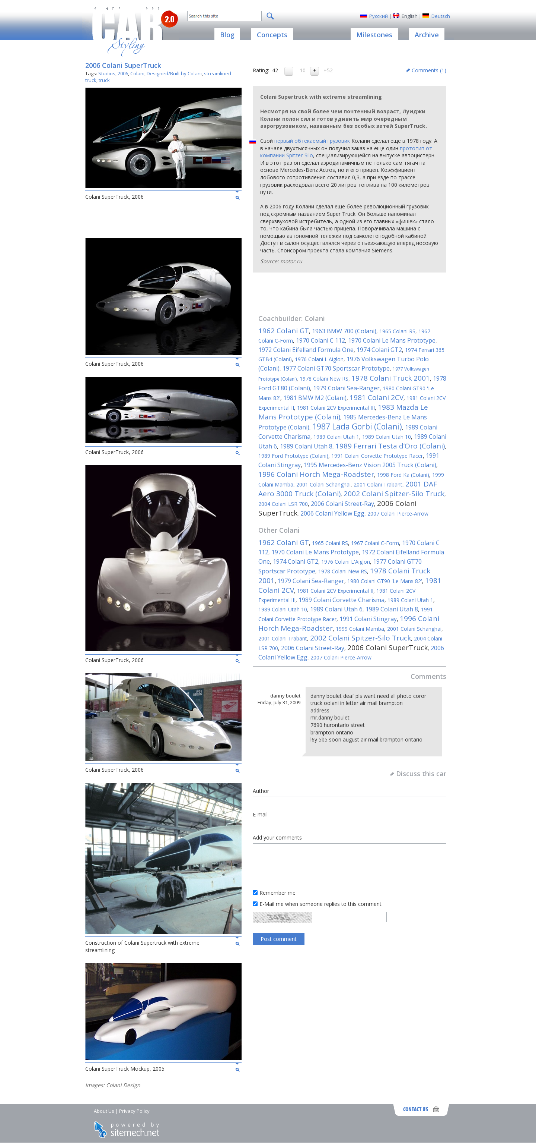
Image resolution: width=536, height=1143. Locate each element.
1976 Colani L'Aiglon (319, 359)
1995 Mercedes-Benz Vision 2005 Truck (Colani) (370, 465)
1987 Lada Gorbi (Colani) (357, 426)
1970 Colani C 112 (320, 340)
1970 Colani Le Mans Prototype (392, 340)
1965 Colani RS (397, 331)
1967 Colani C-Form (375, 543)
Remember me (277, 892)
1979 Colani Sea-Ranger (346, 388)
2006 (123, 73)
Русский (378, 16)
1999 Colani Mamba (360, 628)
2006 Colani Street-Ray (342, 504)
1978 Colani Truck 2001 (390, 378)
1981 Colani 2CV (376, 397)
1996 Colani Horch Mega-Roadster (316, 474)
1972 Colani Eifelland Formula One (306, 350)
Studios (106, 73)
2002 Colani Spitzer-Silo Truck (394, 493)
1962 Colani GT (283, 331)
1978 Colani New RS (324, 378)
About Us (104, 1111)
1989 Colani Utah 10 (386, 436)
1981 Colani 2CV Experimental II (335, 590)
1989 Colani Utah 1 (336, 436)
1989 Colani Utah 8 (306, 446)
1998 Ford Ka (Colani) (403, 474)
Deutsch (440, 16)
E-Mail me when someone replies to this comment (320, 903)
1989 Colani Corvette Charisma (342, 600)
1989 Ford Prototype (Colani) (293, 455)
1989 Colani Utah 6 (336, 609)
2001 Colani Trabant (378, 484)
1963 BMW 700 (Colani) (344, 331)
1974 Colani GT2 (379, 350)
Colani (137, 73)
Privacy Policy (134, 1111)
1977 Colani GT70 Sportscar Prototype (336, 368)
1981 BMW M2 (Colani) (315, 398)
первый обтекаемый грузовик (312, 140)
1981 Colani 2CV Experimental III (336, 407)
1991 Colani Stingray (368, 619)
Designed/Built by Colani (174, 73)
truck (104, 80)
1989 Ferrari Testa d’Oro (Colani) (390, 446)
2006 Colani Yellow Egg (332, 513)
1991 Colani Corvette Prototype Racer (377, 455)
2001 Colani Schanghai (323, 484)
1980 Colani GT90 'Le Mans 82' (384, 581)
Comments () (429, 70)
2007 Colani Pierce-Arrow (397, 513)
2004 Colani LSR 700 (283, 503)
